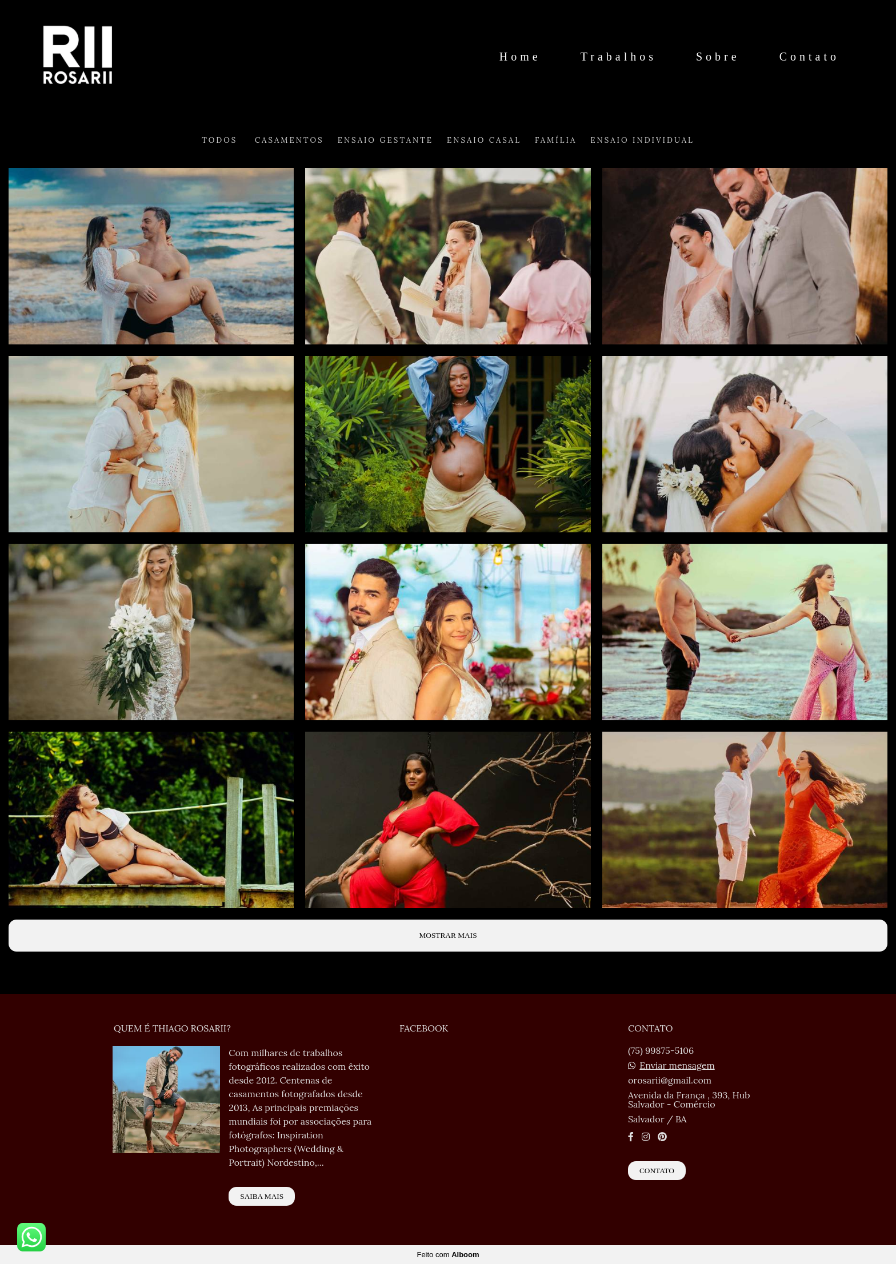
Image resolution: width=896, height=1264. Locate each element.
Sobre (718, 56)
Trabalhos (619, 56)
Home (520, 56)
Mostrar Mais (448, 935)
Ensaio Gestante (385, 140)
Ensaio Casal (484, 140)
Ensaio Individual (642, 140)
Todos (219, 140)
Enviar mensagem (677, 1065)
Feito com (448, 1254)
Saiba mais (261, 1196)
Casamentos (289, 140)
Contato (809, 56)
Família (556, 140)
